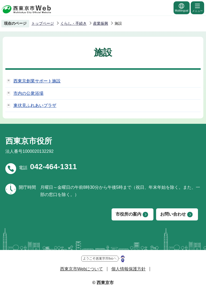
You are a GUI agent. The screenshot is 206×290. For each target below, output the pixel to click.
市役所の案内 (128, 214)
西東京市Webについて (81, 269)
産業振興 (100, 23)
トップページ (42, 23)
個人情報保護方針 (128, 269)
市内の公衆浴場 (28, 93)
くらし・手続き (73, 23)
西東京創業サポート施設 (37, 81)
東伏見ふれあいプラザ (34, 105)
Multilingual (181, 7)
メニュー (197, 7)
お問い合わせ (173, 214)
